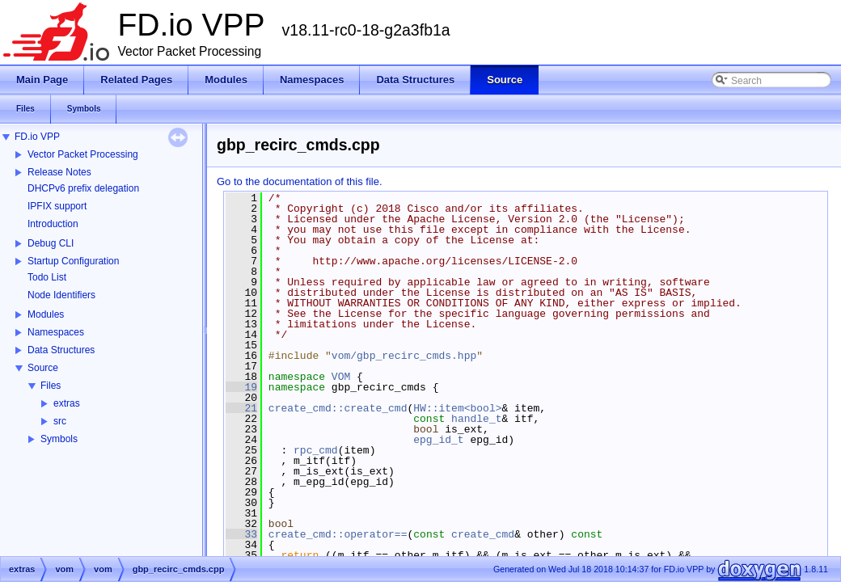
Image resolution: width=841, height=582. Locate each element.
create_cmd (482, 534)
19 (241, 387)
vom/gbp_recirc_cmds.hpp (404, 355)
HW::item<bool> (457, 408)
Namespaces (55, 332)
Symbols (59, 439)
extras (66, 403)
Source (42, 367)
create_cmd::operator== (338, 534)
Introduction (52, 224)
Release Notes (59, 172)
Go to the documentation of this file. (299, 181)
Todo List (46, 277)
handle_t (476, 418)
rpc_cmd (316, 450)
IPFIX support (57, 206)
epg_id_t (438, 439)
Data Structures (61, 350)
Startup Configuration (73, 261)
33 (241, 534)
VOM (341, 376)
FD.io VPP (37, 136)
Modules (45, 314)
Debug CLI (50, 243)
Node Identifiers (61, 295)
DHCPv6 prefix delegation (83, 188)
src (59, 421)
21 (241, 408)
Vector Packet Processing (82, 154)
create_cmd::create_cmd (338, 408)
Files (50, 385)
